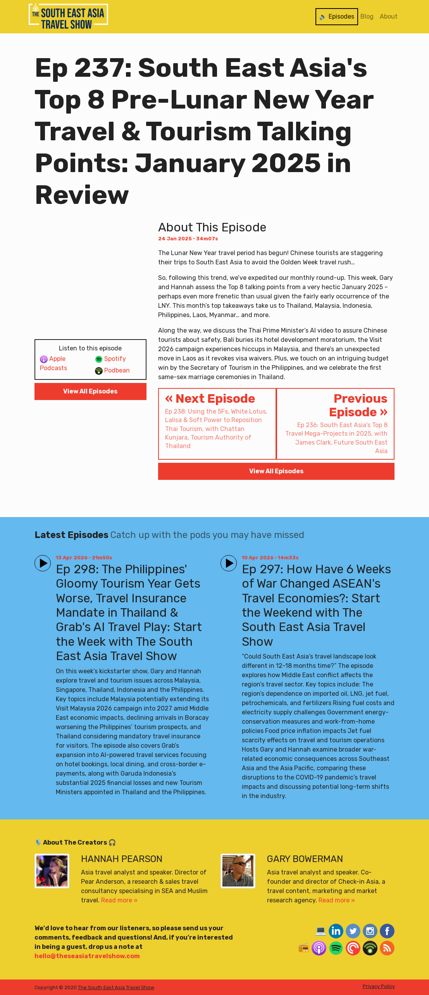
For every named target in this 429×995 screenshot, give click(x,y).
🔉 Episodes (336, 16)
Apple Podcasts (53, 363)
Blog (367, 16)
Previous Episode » (335, 423)
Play (41, 560)
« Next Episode (217, 421)
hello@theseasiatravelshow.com (87, 956)
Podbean (112, 371)
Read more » (119, 900)
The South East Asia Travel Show (116, 987)
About (389, 16)
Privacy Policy (379, 986)
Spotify (110, 359)
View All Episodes (90, 391)
